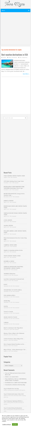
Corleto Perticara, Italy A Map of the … (14, 338)
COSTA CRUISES (8, 220)
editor (4, 57)
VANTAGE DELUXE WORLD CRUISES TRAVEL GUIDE (15, 213)
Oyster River (15, 376)
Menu (3, 10)
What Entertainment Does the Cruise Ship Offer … (15, 238)
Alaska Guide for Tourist (10, 317)
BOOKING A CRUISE (9, 261)
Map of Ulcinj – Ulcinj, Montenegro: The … (15, 349)
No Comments (23, 57)
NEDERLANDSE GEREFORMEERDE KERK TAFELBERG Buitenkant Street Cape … (14, 187)
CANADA (6, 322)
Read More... (26, 74)
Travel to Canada (8, 311)
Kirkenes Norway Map (19, 384)
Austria (6, 306)
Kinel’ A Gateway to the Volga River (13, 328)
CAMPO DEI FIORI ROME (20, 382)
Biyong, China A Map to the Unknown (14, 333)
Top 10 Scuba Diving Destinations (13, 408)
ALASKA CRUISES (8, 225)
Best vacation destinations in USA (14, 54)
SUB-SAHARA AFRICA (9, 295)
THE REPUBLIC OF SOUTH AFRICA (13, 290)
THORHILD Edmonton (9, 273)
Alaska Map (7, 300)
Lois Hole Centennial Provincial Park (14, 279)
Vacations (14, 57)
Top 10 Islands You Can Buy (11, 388)
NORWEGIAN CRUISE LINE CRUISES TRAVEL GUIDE (15, 206)
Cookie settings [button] (6, 424)
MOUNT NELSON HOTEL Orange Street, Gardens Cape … (14, 194)
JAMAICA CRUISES (8, 200)
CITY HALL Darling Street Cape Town (14, 181)
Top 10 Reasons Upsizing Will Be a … (14, 401)
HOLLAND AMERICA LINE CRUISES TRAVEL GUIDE (15, 231)
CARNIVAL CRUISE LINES (10, 245)
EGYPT (5, 284)
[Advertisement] (15, 29)
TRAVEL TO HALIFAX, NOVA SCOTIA (13, 250)
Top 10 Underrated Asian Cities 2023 (14, 394)
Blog (10, 57)
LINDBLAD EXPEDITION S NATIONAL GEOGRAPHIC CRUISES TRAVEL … (13, 267)
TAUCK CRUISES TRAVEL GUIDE (12, 255)
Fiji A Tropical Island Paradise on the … (14, 344)
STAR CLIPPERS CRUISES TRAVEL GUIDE (14, 175)
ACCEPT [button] (15, 424)
